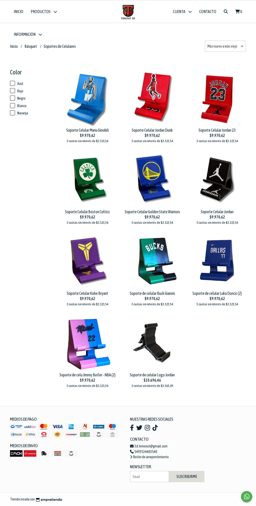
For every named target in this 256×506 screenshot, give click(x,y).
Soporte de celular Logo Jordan (152, 375)
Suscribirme (186, 476)
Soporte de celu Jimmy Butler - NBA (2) (88, 375)
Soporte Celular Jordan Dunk (152, 130)
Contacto (207, 11)
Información (28, 34)
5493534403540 (143, 452)
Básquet (31, 46)
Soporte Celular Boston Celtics (87, 211)
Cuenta (182, 11)
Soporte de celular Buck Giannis (152, 293)
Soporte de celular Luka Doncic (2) (217, 293)
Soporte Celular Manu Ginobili (87, 130)
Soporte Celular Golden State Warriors (152, 211)
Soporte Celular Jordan (217, 211)
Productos (44, 11)
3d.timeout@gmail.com (149, 446)
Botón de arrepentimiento (149, 457)
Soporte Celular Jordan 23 (217, 130)
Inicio (18, 11)
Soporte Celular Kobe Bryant (87, 293)
